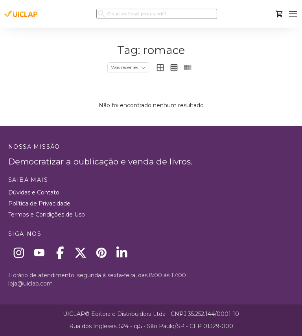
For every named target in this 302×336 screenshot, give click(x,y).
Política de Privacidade (39, 203)
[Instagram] (18, 252)
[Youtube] (39, 252)
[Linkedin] (122, 252)
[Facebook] (60, 252)
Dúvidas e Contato (33, 192)
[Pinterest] (101, 252)
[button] (293, 14)
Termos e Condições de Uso (46, 214)
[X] (80, 252)
